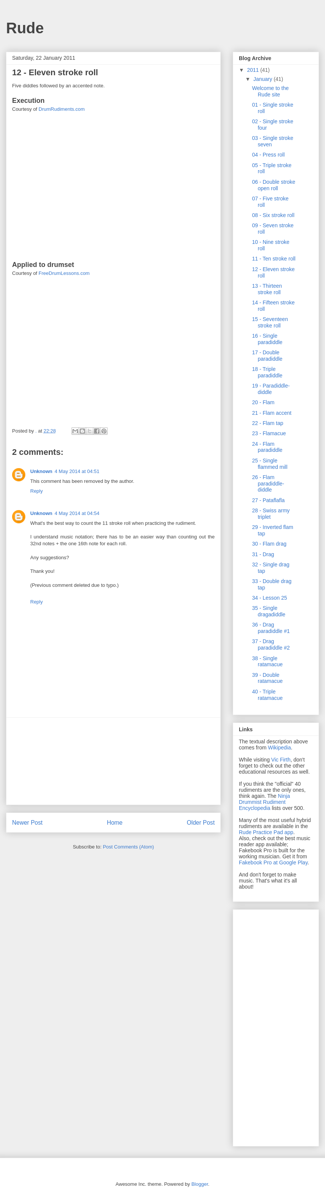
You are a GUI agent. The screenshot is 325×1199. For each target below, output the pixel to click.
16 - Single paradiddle (267, 339)
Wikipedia (279, 748)
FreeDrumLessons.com (64, 273)
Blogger (199, 1184)
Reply (36, 491)
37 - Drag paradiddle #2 (271, 644)
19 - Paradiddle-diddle (271, 389)
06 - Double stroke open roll (273, 185)
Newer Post (27, 822)
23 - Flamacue (269, 433)
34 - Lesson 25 (269, 598)
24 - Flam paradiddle (267, 447)
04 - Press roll (268, 155)
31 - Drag (263, 554)
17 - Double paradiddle (267, 355)
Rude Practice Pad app (266, 832)
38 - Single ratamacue (267, 661)
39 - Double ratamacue (267, 678)
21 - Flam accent (271, 413)
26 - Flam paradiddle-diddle (268, 483)
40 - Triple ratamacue (267, 695)
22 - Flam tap (267, 423)
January (263, 79)
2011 (253, 70)
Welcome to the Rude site (270, 91)
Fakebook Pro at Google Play (273, 862)
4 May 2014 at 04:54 (77, 513)
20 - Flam (263, 402)
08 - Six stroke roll (273, 215)
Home (115, 822)
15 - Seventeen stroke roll (270, 322)
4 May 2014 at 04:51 (77, 471)
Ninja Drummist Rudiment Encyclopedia (264, 802)
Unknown (41, 471)
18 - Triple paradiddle (267, 372)
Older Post (201, 822)
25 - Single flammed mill (270, 464)
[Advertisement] (113, 761)
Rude (25, 28)
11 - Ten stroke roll (274, 259)
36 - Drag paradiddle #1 (271, 628)
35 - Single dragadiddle (268, 611)
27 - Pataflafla (268, 500)
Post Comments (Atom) (128, 847)
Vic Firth (281, 760)
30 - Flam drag (269, 544)
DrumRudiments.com (62, 109)
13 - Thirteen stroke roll (267, 289)
